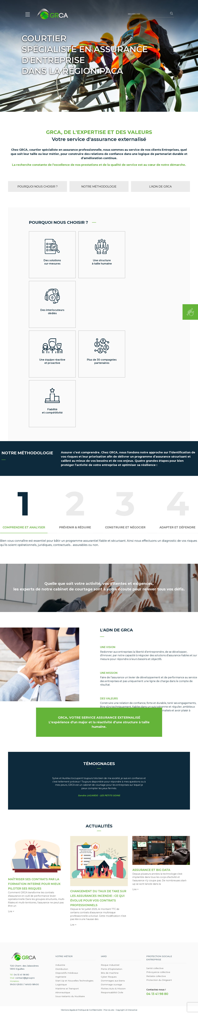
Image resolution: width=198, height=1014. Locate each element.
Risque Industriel (110, 965)
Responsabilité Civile (112, 992)
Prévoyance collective (158, 972)
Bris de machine (109, 973)
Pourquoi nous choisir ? (37, 186)
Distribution (61, 969)
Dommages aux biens (113, 980)
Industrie (60, 965)
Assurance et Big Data (151, 870)
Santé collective (155, 968)
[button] (28, 14)
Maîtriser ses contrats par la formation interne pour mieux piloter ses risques (34, 884)
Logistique (61, 984)
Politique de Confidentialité (90, 1010)
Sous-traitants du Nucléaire (70, 996)
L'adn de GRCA (160, 186)
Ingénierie (60, 977)
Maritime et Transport (67, 988)
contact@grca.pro (25, 978)
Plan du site (109, 1010)
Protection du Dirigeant (159, 980)
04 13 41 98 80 (21, 974)
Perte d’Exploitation (111, 969)
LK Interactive (131, 1010)
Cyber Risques (109, 977)
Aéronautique (62, 992)
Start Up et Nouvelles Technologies (74, 980)
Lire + (11, 911)
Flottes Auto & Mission (113, 988)
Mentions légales (68, 1010)
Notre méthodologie (98, 186)
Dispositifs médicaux (66, 973)
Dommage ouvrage (111, 984)
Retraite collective (156, 976)
